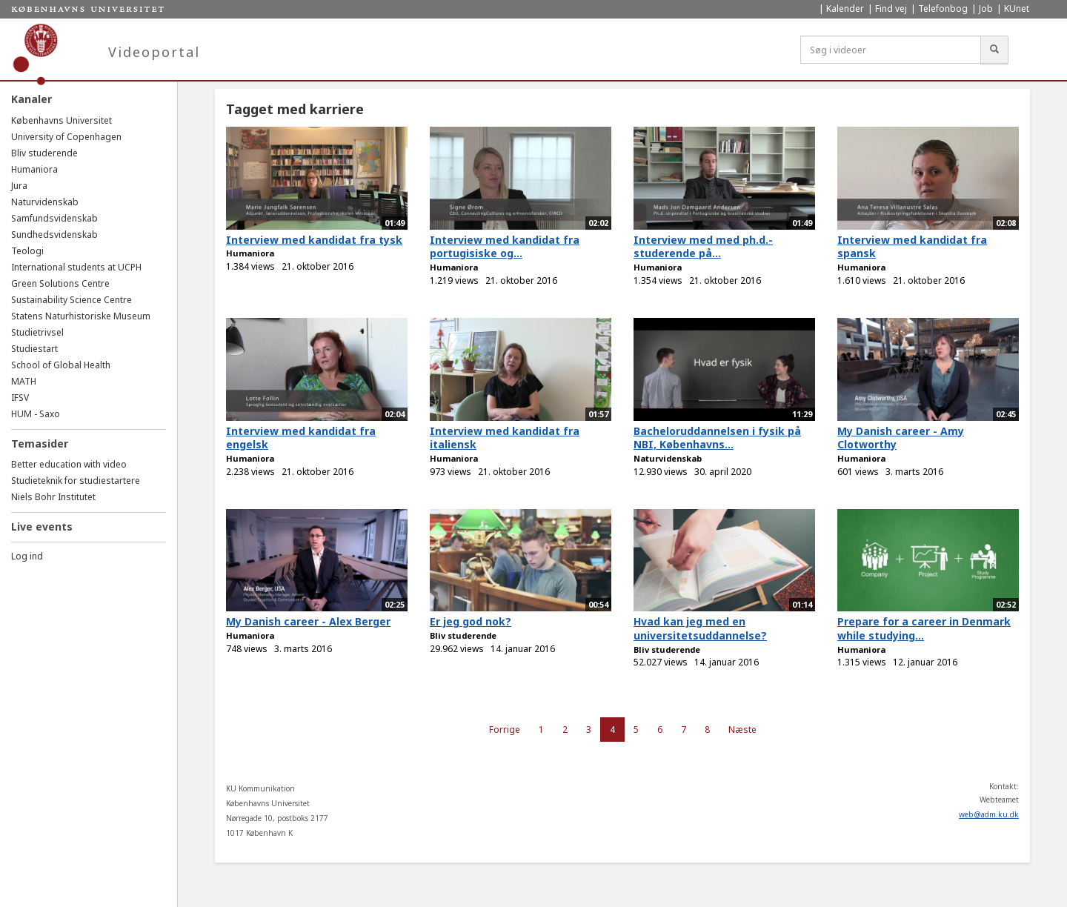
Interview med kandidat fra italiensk (504, 438)
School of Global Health (60, 365)
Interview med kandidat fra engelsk (301, 438)
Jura (19, 185)
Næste (742, 729)
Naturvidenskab (45, 202)
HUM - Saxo (35, 414)
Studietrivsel (37, 332)
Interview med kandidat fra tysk (314, 240)
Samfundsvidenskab (54, 218)
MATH (23, 381)
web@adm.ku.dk (989, 814)
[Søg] (994, 50)
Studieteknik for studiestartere (75, 480)
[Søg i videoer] (890, 50)
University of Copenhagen (66, 136)
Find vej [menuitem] (891, 8)
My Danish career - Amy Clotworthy (900, 438)
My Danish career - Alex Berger (308, 621)
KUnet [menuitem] (1016, 8)
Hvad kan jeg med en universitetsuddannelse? (700, 628)
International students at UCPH (76, 267)
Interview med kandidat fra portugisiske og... (504, 247)
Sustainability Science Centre (71, 299)
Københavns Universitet (61, 120)
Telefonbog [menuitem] (943, 8)
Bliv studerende (44, 153)
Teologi (27, 251)
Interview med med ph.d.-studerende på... (703, 247)
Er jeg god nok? (470, 621)
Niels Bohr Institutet (53, 497)
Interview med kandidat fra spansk (912, 247)
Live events (42, 526)
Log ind (27, 556)
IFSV (20, 397)
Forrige (504, 729)
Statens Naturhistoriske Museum (80, 316)
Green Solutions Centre (60, 283)
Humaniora (34, 169)
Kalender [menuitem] (845, 8)
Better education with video (69, 464)
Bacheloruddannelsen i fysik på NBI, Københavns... (717, 438)
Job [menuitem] (986, 8)
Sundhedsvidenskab (54, 234)
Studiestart (34, 348)
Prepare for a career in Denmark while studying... (924, 628)
